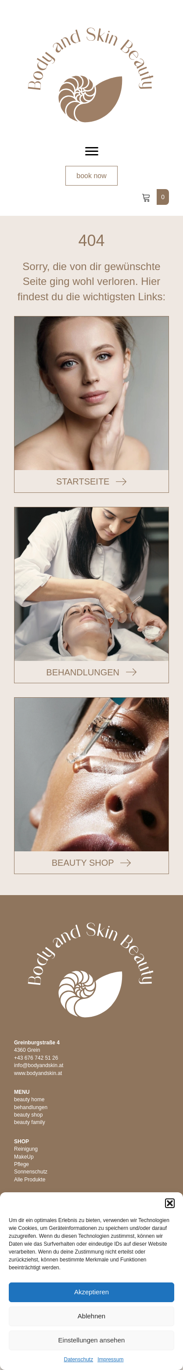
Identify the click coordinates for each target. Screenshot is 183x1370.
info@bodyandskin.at (38, 1065)
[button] (169, 1203)
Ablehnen (91, 1316)
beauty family (29, 1122)
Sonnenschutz (30, 1172)
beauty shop (28, 1115)
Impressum (110, 1359)
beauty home (29, 1099)
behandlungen (30, 1107)
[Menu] (92, 151)
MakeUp (24, 1157)
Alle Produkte (29, 1180)
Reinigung (26, 1149)
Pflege (21, 1164)
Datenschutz (78, 1359)
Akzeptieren (91, 1292)
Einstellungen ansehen (91, 1340)
